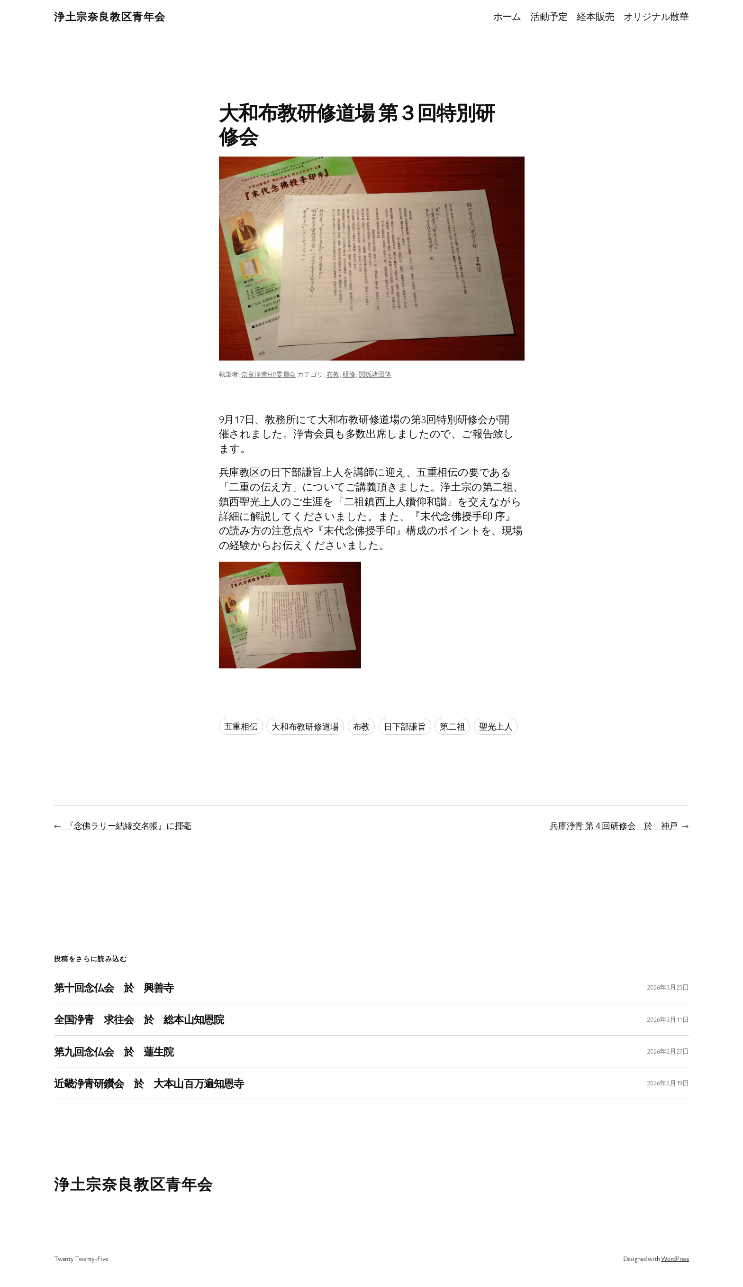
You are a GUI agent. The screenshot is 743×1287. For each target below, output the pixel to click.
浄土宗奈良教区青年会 (110, 16)
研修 (349, 374)
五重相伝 (241, 726)
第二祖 (452, 726)
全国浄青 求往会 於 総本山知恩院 (139, 1019)
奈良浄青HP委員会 (268, 374)
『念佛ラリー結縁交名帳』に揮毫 (128, 825)
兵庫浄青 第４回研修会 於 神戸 (614, 825)
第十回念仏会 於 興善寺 (113, 987)
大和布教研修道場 (305, 726)
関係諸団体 (375, 374)
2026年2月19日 (668, 1082)
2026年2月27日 (668, 1051)
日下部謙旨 (405, 726)
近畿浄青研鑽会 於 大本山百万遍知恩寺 (149, 1083)
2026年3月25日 (668, 986)
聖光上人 (496, 726)
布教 (333, 374)
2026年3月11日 (668, 1019)
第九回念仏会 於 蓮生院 (113, 1051)
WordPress (675, 1258)
